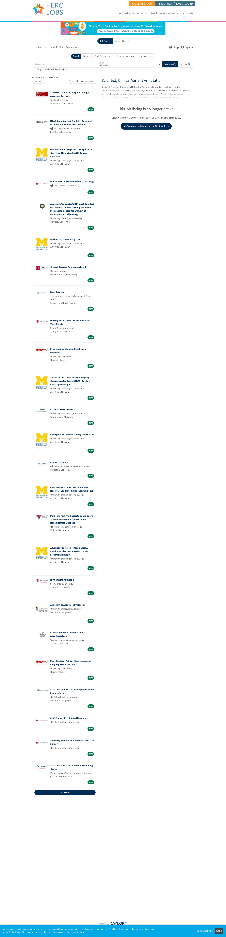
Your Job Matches (125, 56)
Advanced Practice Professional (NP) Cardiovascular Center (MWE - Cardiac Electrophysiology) (70, 381)
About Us (187, 13)
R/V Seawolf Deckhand (62, 579)
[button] (185, 64)
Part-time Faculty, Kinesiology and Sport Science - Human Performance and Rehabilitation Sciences (71, 519)
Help (174, 47)
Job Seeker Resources (132, 13)
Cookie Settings (204, 931)
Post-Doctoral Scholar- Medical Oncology (72, 181)
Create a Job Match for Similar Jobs (146, 126)
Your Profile (57, 47)
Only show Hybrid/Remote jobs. (52, 69)
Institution (120, 41)
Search (76, 56)
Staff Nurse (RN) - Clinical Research (68, 717)
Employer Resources (164, 13)
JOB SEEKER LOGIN (142, 3)
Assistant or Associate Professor (67, 604)
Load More (65, 792)
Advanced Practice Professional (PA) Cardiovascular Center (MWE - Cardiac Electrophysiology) (70, 551)
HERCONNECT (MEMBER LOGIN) (175, 3)
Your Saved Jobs (145, 56)
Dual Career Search (104, 56)
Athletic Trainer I (59, 462)
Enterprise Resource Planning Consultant (72, 434)
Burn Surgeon (57, 292)
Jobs (45, 47)
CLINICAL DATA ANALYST (62, 409)
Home (37, 47)
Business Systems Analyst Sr (65, 239)
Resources (71, 47)
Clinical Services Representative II (68, 266)
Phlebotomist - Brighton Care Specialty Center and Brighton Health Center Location (71, 153)
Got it (219, 931)
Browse (87, 56)
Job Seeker (105, 41)
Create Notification (86, 81)
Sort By (37, 81)
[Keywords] (65, 64)
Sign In (187, 47)
